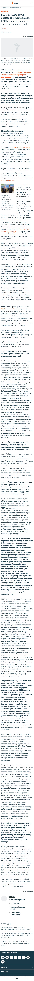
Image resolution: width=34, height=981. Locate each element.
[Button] (28, 36)
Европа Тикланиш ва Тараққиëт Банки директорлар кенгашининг (16, 74)
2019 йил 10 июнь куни (21, 147)
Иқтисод (4, 11)
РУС (17, 978)
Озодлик (4, 28)
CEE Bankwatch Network (9, 309)
